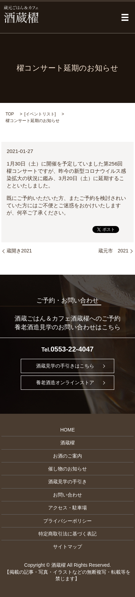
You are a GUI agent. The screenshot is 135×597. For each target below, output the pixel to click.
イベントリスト (40, 114)
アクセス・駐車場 (67, 507)
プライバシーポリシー (67, 521)
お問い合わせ (67, 495)
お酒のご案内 (67, 456)
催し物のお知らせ (67, 468)
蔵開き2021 (19, 250)
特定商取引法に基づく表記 (67, 534)
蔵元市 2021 (113, 250)
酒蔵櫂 (67, 442)
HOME (67, 430)
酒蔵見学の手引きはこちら (65, 366)
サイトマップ (67, 546)
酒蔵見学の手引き (67, 481)
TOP (10, 114)
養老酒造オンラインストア (65, 382)
